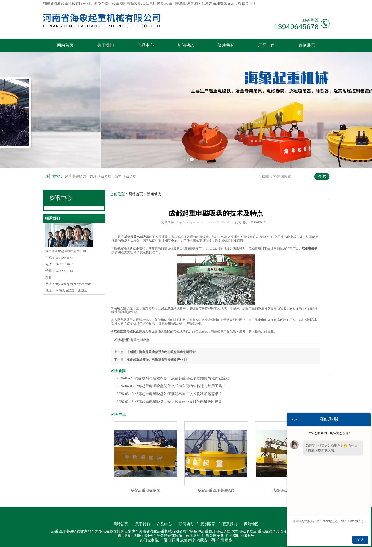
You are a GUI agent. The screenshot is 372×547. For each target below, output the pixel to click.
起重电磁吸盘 (75, 176)
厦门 (167, 540)
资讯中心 (60, 198)
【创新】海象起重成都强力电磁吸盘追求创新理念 (161, 352)
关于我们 (105, 45)
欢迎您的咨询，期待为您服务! (329, 433)
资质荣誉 (226, 45)
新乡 (228, 540)
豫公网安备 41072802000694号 (230, 536)
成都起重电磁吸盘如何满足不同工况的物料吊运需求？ (169, 394)
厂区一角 (266, 45)
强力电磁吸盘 (125, 176)
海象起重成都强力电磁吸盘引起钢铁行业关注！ (159, 360)
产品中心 (145, 45)
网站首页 (65, 45)
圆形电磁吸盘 (100, 176)
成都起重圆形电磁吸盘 (216, 490)
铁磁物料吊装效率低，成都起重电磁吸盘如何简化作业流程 (173, 378)
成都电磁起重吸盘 (287, 490)
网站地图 (251, 524)
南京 (192, 540)
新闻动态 (186, 45)
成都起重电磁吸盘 (145, 490)
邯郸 (212, 540)
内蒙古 (202, 540)
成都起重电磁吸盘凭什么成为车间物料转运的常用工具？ (171, 386)
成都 (183, 540)
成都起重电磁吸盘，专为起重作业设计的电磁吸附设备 (169, 402)
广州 (220, 540)
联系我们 (229, 524)
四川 (175, 540)
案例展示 (306, 45)
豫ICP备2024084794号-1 (137, 536)
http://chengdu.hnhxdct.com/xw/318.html (203, 222)
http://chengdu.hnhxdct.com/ (73, 284)
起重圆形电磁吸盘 (126, 4)
